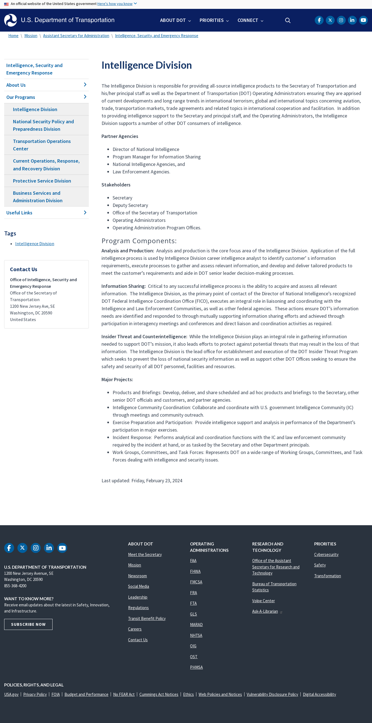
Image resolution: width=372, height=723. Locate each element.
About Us (46, 85)
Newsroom (137, 575)
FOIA (55, 694)
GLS (193, 614)
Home (13, 35)
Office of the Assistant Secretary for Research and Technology (276, 567)
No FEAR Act (124, 694)
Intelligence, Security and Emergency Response (34, 69)
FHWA (195, 571)
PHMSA (196, 667)
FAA (193, 560)
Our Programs (46, 97)
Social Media (138, 586)
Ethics (188, 694)
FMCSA (196, 581)
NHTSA (196, 635)
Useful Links (46, 212)
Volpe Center (263, 600)
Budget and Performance (86, 694)
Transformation (327, 575)
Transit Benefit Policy (147, 618)
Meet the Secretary (145, 554)
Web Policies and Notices (220, 694)
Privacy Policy (35, 694)
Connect (248, 20)
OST (193, 656)
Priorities (212, 20)
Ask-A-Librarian (267, 611)
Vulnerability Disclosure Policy (272, 694)
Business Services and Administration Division (38, 197)
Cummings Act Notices (158, 694)
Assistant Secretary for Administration (76, 35)
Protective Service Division (42, 181)
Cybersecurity (326, 554)
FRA (193, 592)
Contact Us (138, 639)
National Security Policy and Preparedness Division (43, 125)
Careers (135, 629)
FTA (193, 603)
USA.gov (11, 694)
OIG (193, 645)
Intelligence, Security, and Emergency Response (156, 35)
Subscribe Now (28, 624)
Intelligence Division (35, 109)
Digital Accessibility (319, 694)
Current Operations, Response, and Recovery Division (46, 164)
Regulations (138, 607)
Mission (30, 35)
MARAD (196, 624)
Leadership (137, 597)
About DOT (173, 20)
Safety (320, 565)
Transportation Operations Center (42, 145)
